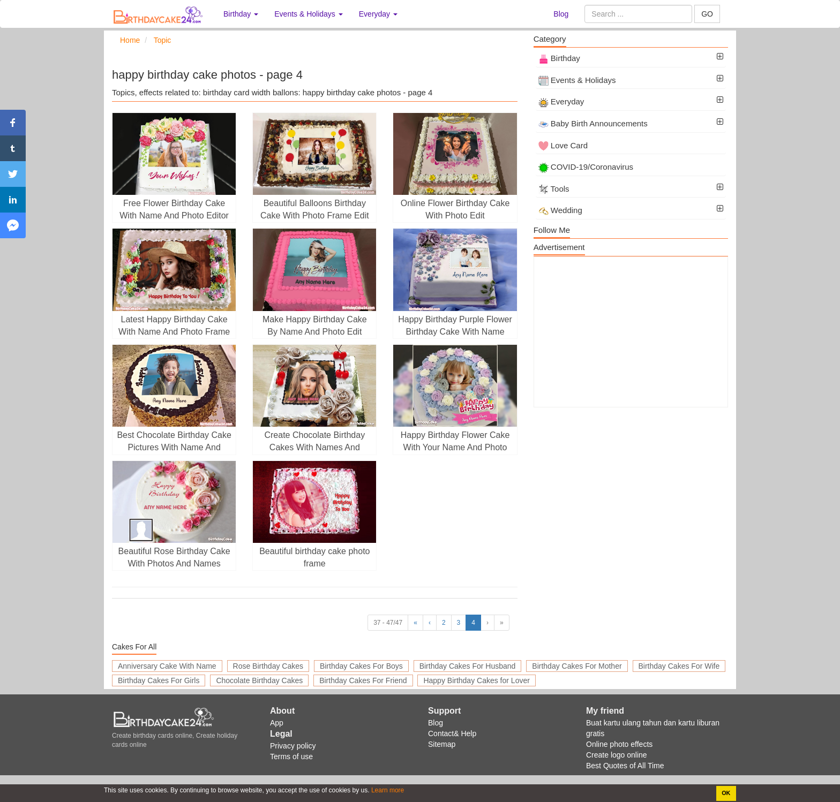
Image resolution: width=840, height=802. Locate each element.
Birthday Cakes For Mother (576, 666)
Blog (560, 14)
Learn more (387, 790)
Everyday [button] (378, 14)
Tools (553, 188)
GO (707, 14)
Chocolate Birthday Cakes (259, 680)
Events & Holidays (577, 80)
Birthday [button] (240, 14)
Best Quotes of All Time (625, 765)
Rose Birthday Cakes (268, 666)
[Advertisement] (631, 332)
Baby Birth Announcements (593, 123)
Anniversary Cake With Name (167, 666)
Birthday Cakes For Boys (361, 666)
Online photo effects (619, 744)
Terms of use (291, 756)
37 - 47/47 (387, 622)
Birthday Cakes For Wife (679, 666)
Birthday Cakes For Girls (158, 680)
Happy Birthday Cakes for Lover (476, 680)
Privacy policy (293, 746)
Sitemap (441, 744)
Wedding (560, 210)
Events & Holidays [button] (308, 14)
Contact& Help (452, 733)
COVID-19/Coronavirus (585, 166)
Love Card (563, 145)
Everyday (561, 101)
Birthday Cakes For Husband (467, 666)
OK (726, 793)
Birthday (559, 58)
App (276, 722)
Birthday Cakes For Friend (363, 680)
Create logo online (616, 755)
